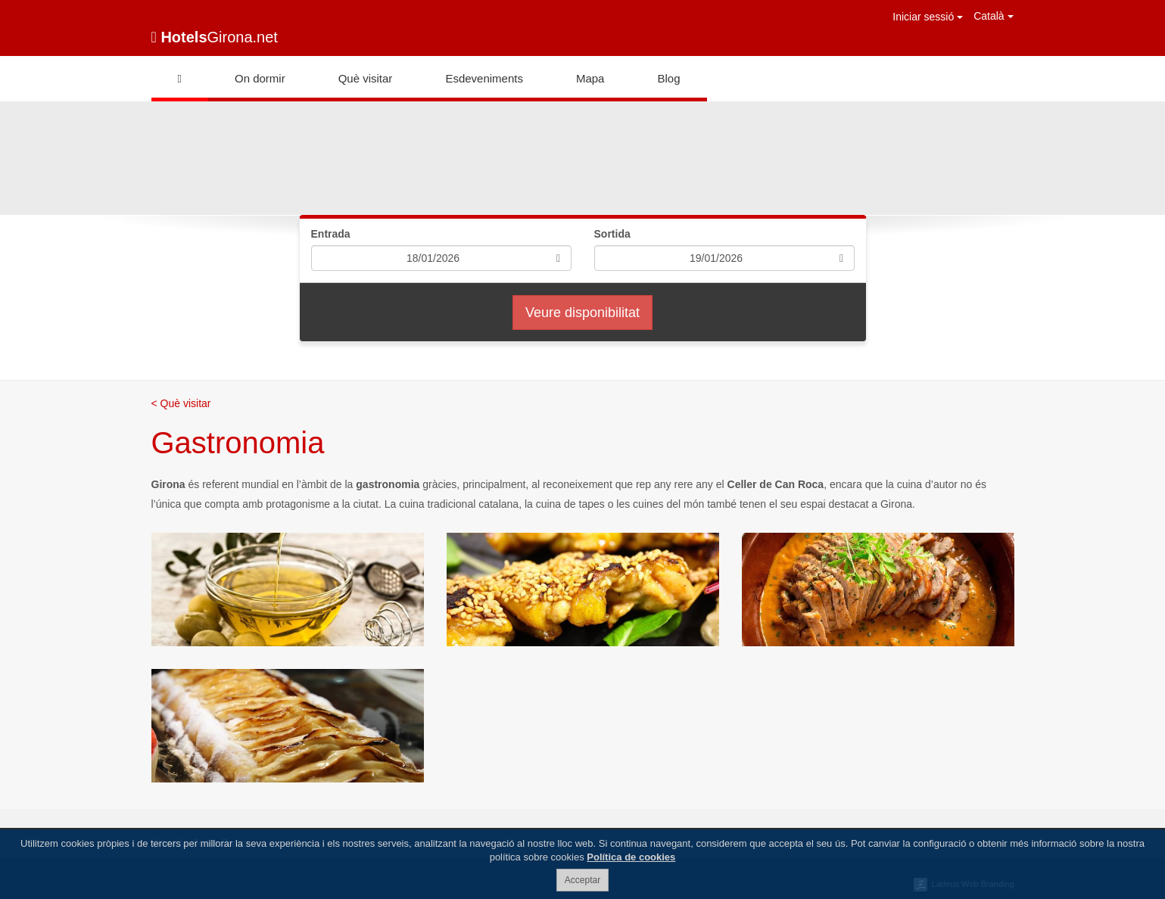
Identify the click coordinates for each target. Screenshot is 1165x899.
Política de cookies (631, 857)
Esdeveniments (484, 78)
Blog (668, 78)
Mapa (590, 78)
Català (993, 16)
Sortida (612, 234)
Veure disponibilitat (582, 312)
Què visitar (365, 78)
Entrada (330, 234)
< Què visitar (181, 403)
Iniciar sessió (927, 17)
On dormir (260, 78)
